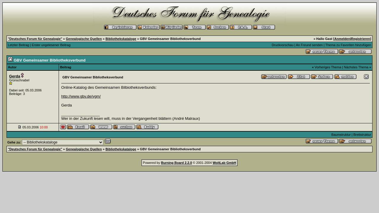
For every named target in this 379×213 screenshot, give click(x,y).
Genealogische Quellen (84, 39)
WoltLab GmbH (224, 162)
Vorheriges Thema (328, 67)
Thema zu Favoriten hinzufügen (348, 45)
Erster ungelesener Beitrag (51, 45)
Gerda (14, 76)
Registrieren (360, 39)
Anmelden (342, 39)
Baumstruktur (341, 134)
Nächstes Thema (356, 67)
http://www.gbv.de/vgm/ (81, 96)
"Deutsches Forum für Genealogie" (35, 39)
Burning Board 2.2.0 (176, 162)
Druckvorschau (282, 45)
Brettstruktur (362, 134)
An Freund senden (309, 45)
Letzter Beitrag (18, 45)
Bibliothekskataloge (120, 39)
